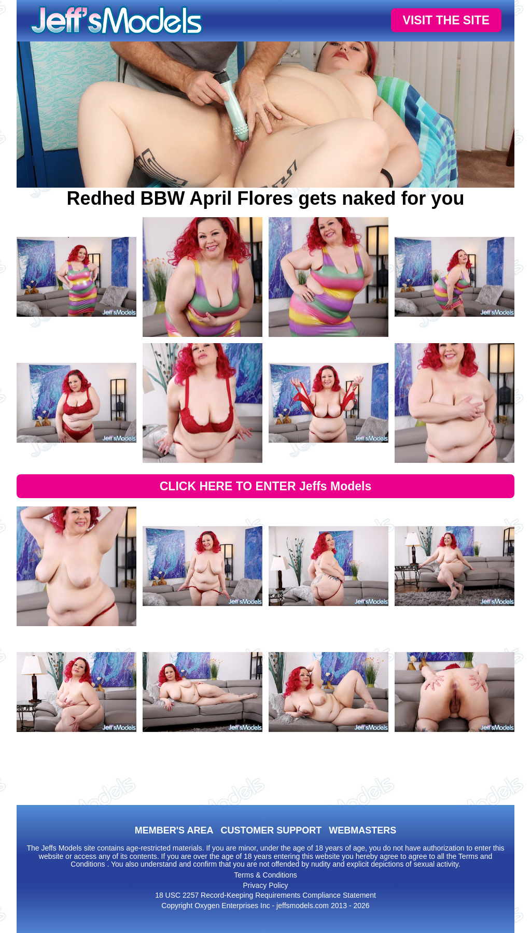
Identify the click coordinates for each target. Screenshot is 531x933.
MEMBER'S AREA (174, 830)
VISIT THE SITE (446, 20)
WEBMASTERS (362, 830)
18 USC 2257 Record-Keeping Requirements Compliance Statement (265, 895)
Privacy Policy (265, 885)
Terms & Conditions (265, 875)
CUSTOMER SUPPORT (271, 830)
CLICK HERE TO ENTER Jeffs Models (266, 486)
